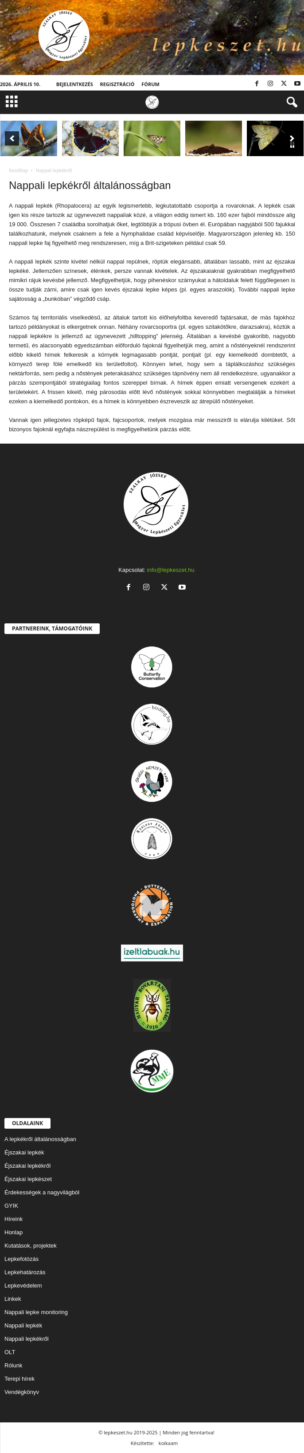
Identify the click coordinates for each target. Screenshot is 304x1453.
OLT (9, 1352)
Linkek (12, 1298)
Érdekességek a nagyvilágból (41, 1192)
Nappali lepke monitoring (36, 1312)
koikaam (168, 1443)
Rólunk (13, 1365)
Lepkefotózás (21, 1259)
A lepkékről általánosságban (40, 1139)
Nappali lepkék (23, 1325)
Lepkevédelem (23, 1285)
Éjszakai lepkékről (27, 1165)
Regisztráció (117, 84)
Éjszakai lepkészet (28, 1179)
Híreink (13, 1219)
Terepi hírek (19, 1378)
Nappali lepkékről (26, 1338)
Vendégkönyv (21, 1392)
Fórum (150, 84)
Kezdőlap (18, 170)
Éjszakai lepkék (24, 1152)
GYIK (11, 1205)
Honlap (13, 1232)
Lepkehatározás (25, 1272)
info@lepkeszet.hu (171, 570)
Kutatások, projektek (30, 1245)
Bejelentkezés (74, 84)
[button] (290, 102)
